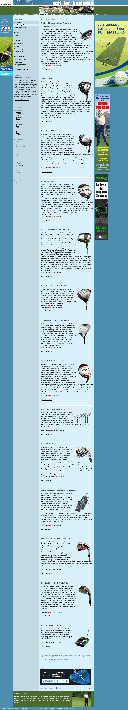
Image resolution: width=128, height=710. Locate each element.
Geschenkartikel (18, 52)
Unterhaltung (89, 14)
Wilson (17, 127)
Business (80, 14)
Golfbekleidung (18, 43)
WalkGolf (18, 134)
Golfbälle (16, 38)
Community (103, 14)
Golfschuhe (17, 41)
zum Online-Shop (47, 69)
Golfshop (66, 708)
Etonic (17, 150)
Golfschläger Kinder (20, 30)
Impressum (3, 708)
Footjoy (18, 151)
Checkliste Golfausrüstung (22, 100)
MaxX (17, 133)
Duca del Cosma (20, 146)
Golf (46, 708)
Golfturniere (71, 14)
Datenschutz (10, 708)
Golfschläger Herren (21, 25)
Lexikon (10, 4)
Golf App (72, 708)
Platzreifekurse (18, 62)
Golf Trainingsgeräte (20, 49)
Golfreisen (62, 14)
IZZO (17, 131)
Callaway (18, 112)
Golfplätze (52, 14)
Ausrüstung (26, 14)
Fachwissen (17, 14)
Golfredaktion (25, 708)
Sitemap (5, 4)
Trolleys (16, 35)
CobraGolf (18, 115)
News (96, 14)
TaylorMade (19, 124)
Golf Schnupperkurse (20, 59)
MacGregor (19, 117)
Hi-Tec (17, 153)
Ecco (17, 148)
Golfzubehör (17, 46)
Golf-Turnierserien (19, 56)
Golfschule (35, 14)
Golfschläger (53, 19)
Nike (17, 120)
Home (42, 19)
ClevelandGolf (19, 113)
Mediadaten (17, 708)
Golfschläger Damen (20, 27)
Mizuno (18, 119)
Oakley (17, 157)
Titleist (17, 126)
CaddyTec (18, 184)
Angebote (47, 19)
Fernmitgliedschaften (20, 65)
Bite (17, 143)
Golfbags (16, 32)
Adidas (17, 141)
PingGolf (18, 122)
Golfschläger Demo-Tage (21, 69)
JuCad (17, 182)
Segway (18, 185)
